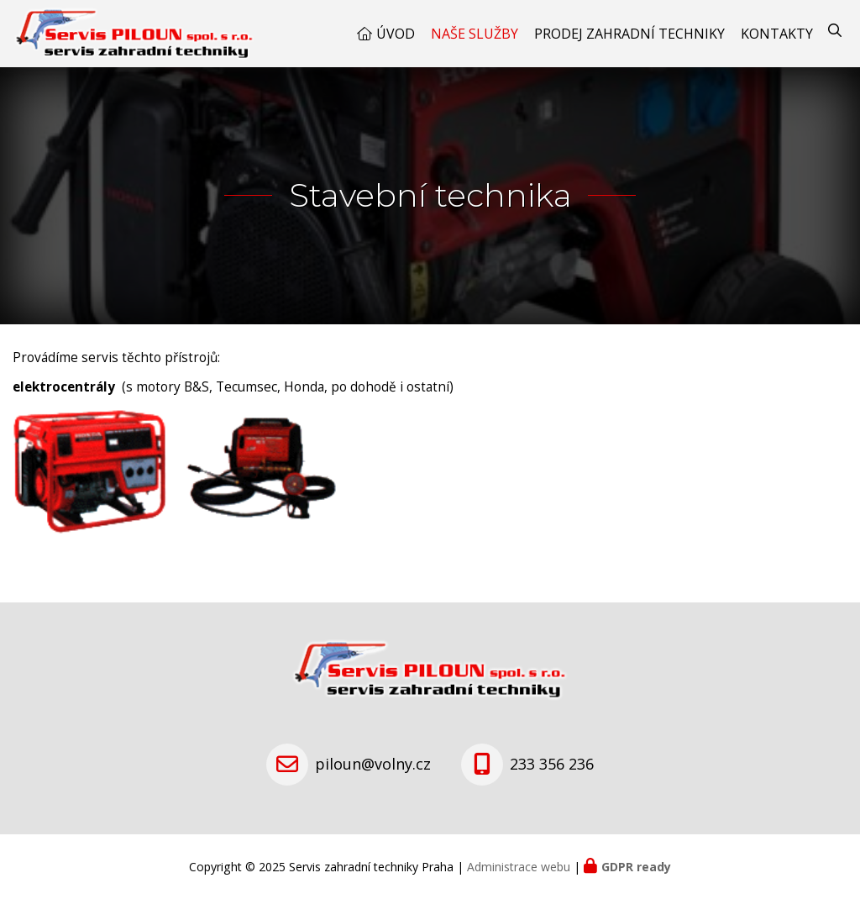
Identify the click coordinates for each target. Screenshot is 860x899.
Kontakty (777, 33)
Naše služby (474, 33)
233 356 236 (552, 764)
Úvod (395, 33)
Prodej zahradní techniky (629, 33)
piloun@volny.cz (373, 764)
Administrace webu (518, 867)
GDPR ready (636, 867)
